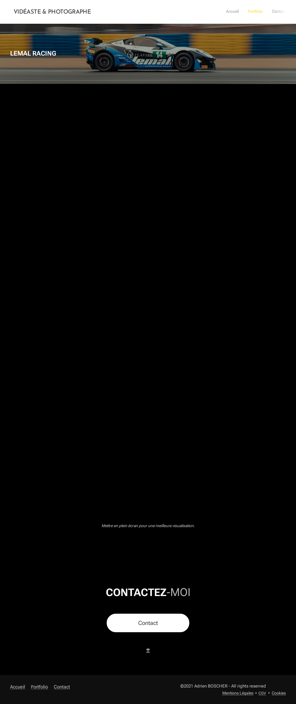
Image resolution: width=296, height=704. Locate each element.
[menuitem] (269, 12)
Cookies (279, 693)
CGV (262, 693)
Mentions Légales (238, 693)
